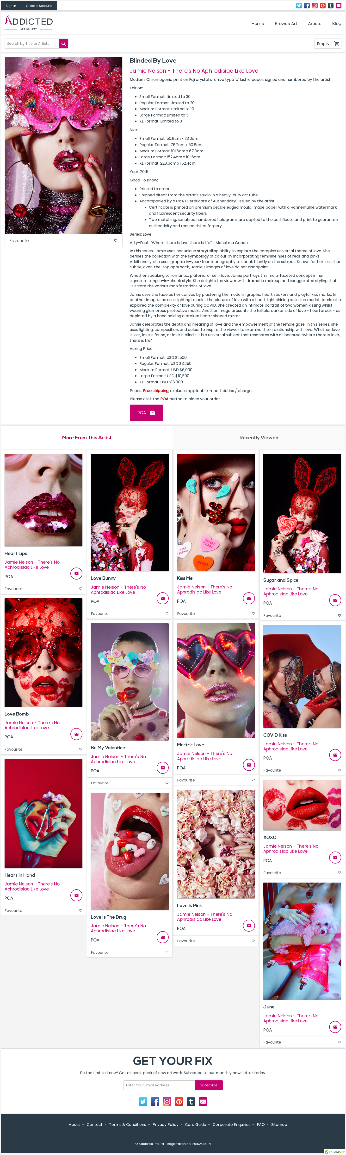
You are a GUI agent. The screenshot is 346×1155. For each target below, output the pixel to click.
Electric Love (190, 745)
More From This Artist (87, 438)
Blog (336, 23)
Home (258, 23)
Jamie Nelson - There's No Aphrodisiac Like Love (194, 70)
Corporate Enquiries (231, 1125)
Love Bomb (17, 714)
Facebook (307, 5)
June (269, 1008)
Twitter (299, 5)
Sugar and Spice (280, 581)
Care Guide (195, 1125)
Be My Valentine (108, 748)
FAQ (261, 1125)
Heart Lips (16, 554)
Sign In (11, 6)
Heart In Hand (20, 876)
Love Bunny (103, 579)
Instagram (315, 5)
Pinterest (323, 5)
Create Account (39, 6)
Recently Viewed (259, 438)
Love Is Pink (189, 906)
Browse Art (286, 23)
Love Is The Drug (108, 918)
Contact (338, 5)
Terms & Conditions (127, 1125)
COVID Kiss (275, 736)
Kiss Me (185, 579)
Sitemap (279, 1125)
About (74, 1125)
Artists (314, 23)
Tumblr (331, 5)
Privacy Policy (166, 1125)
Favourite (63, 241)
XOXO (270, 838)
